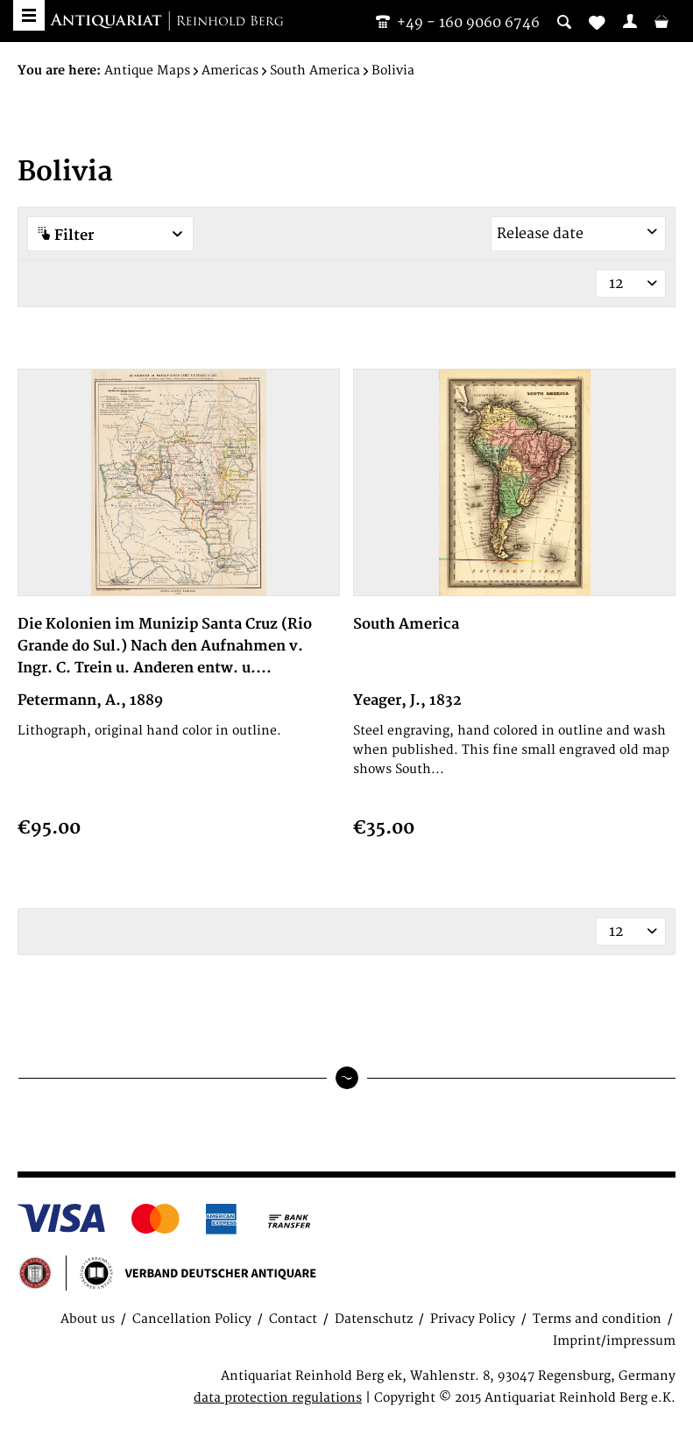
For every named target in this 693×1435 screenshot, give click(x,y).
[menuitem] (630, 21)
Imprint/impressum (614, 1340)
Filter (110, 235)
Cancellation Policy (191, 1319)
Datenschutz (374, 1319)
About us (87, 1319)
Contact (293, 1319)
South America (406, 624)
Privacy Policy (472, 1319)
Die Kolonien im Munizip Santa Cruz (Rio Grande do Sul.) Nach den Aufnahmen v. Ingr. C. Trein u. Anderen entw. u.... (165, 646)
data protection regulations (278, 1397)
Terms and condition (597, 1319)
